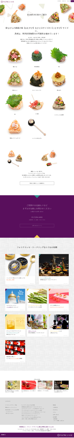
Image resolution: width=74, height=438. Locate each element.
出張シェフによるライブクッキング (29, 416)
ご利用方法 (55, 408)
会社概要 (55, 417)
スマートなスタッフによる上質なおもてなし (31, 417)
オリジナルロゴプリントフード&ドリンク (31, 414)
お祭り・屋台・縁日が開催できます (29, 419)
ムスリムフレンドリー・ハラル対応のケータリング (33, 409)
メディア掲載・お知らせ (58, 421)
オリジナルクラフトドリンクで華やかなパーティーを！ (34, 412)
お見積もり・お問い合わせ (66, 4)
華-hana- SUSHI (9, 414)
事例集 (54, 405)
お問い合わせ (56, 415)
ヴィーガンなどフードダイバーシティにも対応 (32, 410)
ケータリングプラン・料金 (11, 405)
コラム (54, 412)
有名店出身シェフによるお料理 (12, 410)
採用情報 (55, 419)
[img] (2, 435)
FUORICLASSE (64, 435)
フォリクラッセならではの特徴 (28, 405)
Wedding (55, 410)
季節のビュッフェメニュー (11, 408)
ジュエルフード (9, 412)
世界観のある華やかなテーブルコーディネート (32, 407)
